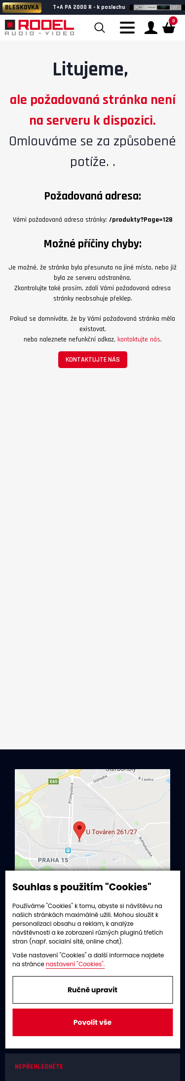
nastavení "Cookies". (75, 964)
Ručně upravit (92, 990)
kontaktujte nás (138, 339)
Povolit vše (92, 1022)
